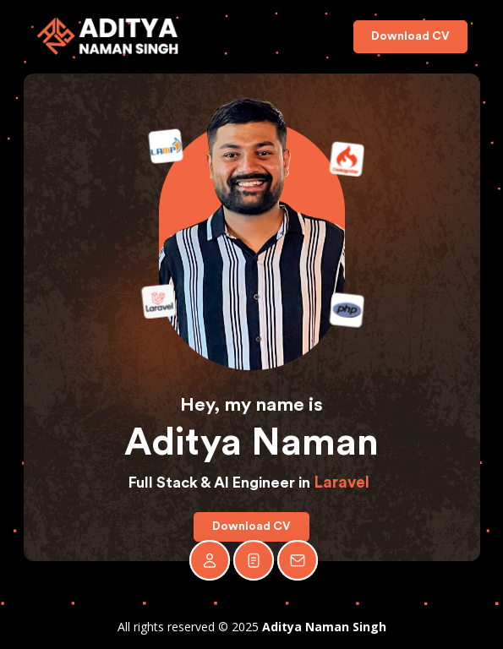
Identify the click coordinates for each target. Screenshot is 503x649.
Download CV (410, 36)
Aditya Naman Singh (324, 627)
